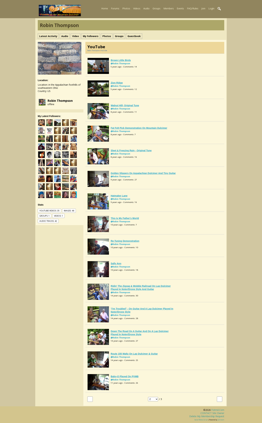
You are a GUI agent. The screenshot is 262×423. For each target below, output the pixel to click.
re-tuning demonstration (125, 241)
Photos (126, 8)
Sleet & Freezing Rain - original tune (131, 150)
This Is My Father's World (125, 218)
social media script (201, 420)
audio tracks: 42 (48, 221)
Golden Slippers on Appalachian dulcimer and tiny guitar (143, 173)
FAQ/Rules (192, 8)
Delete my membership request (206, 416)
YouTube (104, 50)
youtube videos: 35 (49, 210)
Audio (146, 8)
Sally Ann (116, 263)
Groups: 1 (44, 215)
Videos (136, 8)
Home (104, 8)
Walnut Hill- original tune (125, 105)
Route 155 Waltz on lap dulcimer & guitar (134, 353)
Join (203, 8)
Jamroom (221, 420)
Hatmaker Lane (119, 195)
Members (168, 8)
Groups (156, 8)
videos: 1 (58, 215)
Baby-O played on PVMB (124, 376)
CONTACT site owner (212, 413)
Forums (115, 8)
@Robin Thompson (120, 63)
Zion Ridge (117, 82)
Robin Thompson (60, 101)
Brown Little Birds (121, 60)
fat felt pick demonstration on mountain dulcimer (139, 128)
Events (180, 8)
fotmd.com (217, 409)
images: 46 (69, 210)
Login (211, 8)
